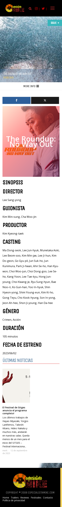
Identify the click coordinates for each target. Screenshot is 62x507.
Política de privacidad (13, 500)
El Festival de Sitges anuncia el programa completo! (14, 410)
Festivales (36, 497)
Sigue (53, 23)
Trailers (15, 497)
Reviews (24, 497)
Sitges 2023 (8, 77)
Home (5, 497)
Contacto (48, 497)
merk (4, 450)
